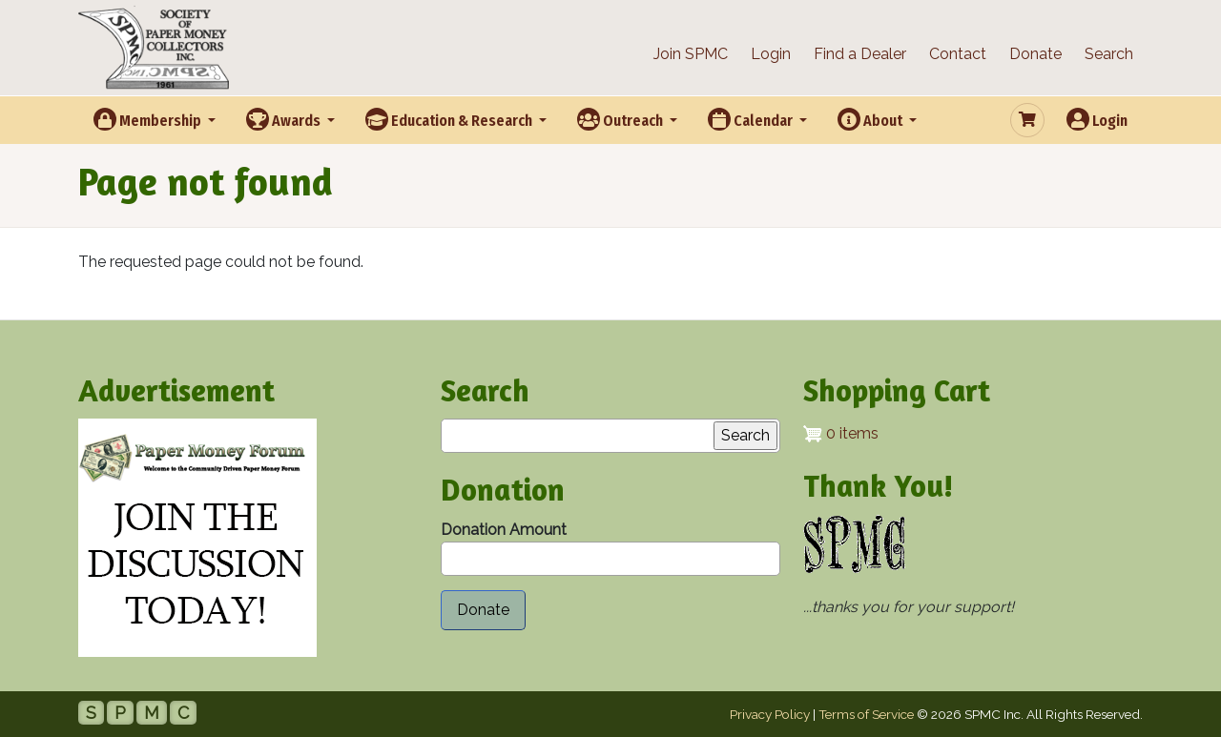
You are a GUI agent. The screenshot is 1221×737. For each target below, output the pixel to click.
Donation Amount (504, 530)
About (871, 119)
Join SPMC (690, 54)
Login (771, 54)
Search (1109, 54)
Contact (957, 54)
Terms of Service (866, 714)
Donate (1035, 54)
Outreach (621, 119)
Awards (284, 119)
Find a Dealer (860, 54)
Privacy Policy (770, 714)
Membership (148, 119)
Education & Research (450, 119)
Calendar (752, 119)
